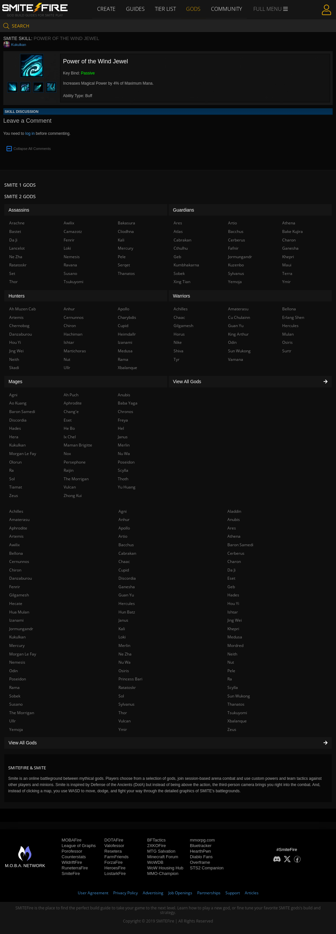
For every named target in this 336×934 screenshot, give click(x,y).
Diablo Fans (201, 856)
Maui (286, 265)
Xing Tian (182, 281)
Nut (230, 662)
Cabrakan (127, 553)
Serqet (124, 265)
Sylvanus (126, 704)
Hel (121, 428)
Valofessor (114, 845)
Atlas (178, 231)
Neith (232, 654)
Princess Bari (130, 679)
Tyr (176, 359)
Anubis (233, 519)
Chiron (15, 570)
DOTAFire (113, 840)
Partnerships (208, 893)
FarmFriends (116, 856)
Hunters (17, 296)
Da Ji (231, 570)
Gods (193, 8)
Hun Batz (126, 612)
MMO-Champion (162, 873)
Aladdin (234, 511)
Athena (234, 536)
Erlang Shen (293, 317)
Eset (231, 578)
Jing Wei (234, 620)
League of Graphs (79, 845)
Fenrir (14, 587)
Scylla (232, 687)
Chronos (125, 411)
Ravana (70, 265)
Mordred (235, 645)
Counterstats (74, 856)
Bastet (15, 231)
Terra (287, 273)
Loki (122, 637)
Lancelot (17, 248)
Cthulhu (181, 248)
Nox (67, 453)
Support (232, 893)
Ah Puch (71, 395)
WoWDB (155, 862)
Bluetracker (201, 845)
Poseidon (17, 679)
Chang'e (71, 411)
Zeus (231, 729)
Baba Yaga (127, 403)
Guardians (183, 210)
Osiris (123, 671)
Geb (231, 587)
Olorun (15, 462)
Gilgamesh (19, 595)
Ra (229, 679)
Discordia (127, 578)
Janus (123, 620)
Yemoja (16, 729)
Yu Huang (127, 487)
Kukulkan (18, 45)
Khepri (233, 629)
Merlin (124, 645)
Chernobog (19, 325)
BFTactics (156, 840)
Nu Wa (124, 662)
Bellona (16, 553)
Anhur (124, 519)
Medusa (234, 637)
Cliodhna (126, 231)
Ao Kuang (18, 403)
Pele (231, 671)
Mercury (17, 645)
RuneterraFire (75, 867)
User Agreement (93, 893)
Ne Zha (125, 654)
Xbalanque (237, 721)
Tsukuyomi (237, 713)
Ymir (122, 729)
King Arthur (238, 334)
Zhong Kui (73, 495)
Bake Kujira (292, 231)
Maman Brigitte (78, 445)
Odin (13, 671)
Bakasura (126, 223)
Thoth (123, 479)
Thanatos (235, 704)
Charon (234, 561)
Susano (16, 704)
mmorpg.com (202, 840)
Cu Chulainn (239, 317)
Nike (178, 342)
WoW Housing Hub (165, 867)
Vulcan (124, 721)
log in (30, 133)
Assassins (19, 210)
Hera (13, 437)
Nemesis (17, 662)
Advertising (153, 893)
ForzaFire (113, 862)
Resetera (113, 851)
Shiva (178, 351)
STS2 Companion (207, 867)
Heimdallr (127, 334)
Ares (231, 528)
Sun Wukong (238, 696)
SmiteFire (71, 873)
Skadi (14, 367)
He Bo (69, 428)
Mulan (288, 334)
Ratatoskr (127, 687)
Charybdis (127, 317)
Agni (122, 511)
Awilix (14, 545)
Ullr (12, 721)
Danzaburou (20, 578)
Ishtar (232, 612)
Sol (121, 696)
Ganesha (126, 587)
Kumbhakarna (186, 265)
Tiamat (15, 487)
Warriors (181, 296)
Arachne (17, 223)
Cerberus (235, 553)
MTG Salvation (161, 851)
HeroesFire (114, 867)
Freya (123, 420)
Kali (121, 629)
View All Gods (168, 742)
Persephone (75, 462)
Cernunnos (19, 561)
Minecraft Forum (162, 856)
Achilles (16, 511)
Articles (252, 893)
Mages (15, 381)
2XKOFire (156, 845)
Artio (122, 536)
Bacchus (126, 545)
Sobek (14, 696)
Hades (233, 595)
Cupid (123, 570)
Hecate (15, 603)
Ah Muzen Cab (22, 309)
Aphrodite (18, 528)
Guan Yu (126, 595)
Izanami (16, 620)
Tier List (165, 8)
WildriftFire (72, 862)
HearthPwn (200, 851)
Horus (179, 334)
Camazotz (73, 231)
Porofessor (72, 851)
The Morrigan (21, 713)
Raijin (69, 470)
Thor (122, 713)
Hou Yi (233, 603)
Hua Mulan (19, 612)
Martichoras (75, 351)
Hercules (126, 603)
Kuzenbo (236, 265)
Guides (135, 8)
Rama (14, 687)
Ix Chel (70, 437)
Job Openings (180, 893)
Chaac (124, 561)
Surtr (286, 351)
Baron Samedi (240, 545)
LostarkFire (115, 873)
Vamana (235, 359)
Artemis (16, 536)
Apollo (124, 528)
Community (226, 8)
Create (106, 8)
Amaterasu (19, 519)
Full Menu (271, 9)
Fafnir (233, 248)
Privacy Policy (125, 893)
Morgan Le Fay (22, 654)
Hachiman (73, 334)
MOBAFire (72, 840)
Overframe (200, 862)
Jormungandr (21, 629)
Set (12, 273)
